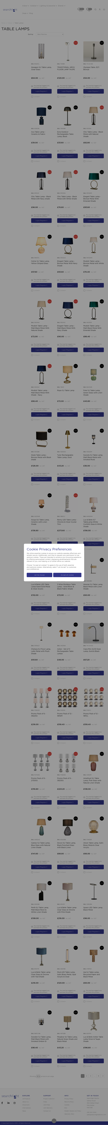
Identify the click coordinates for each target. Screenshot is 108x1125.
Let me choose (39, 575)
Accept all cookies (67, 575)
